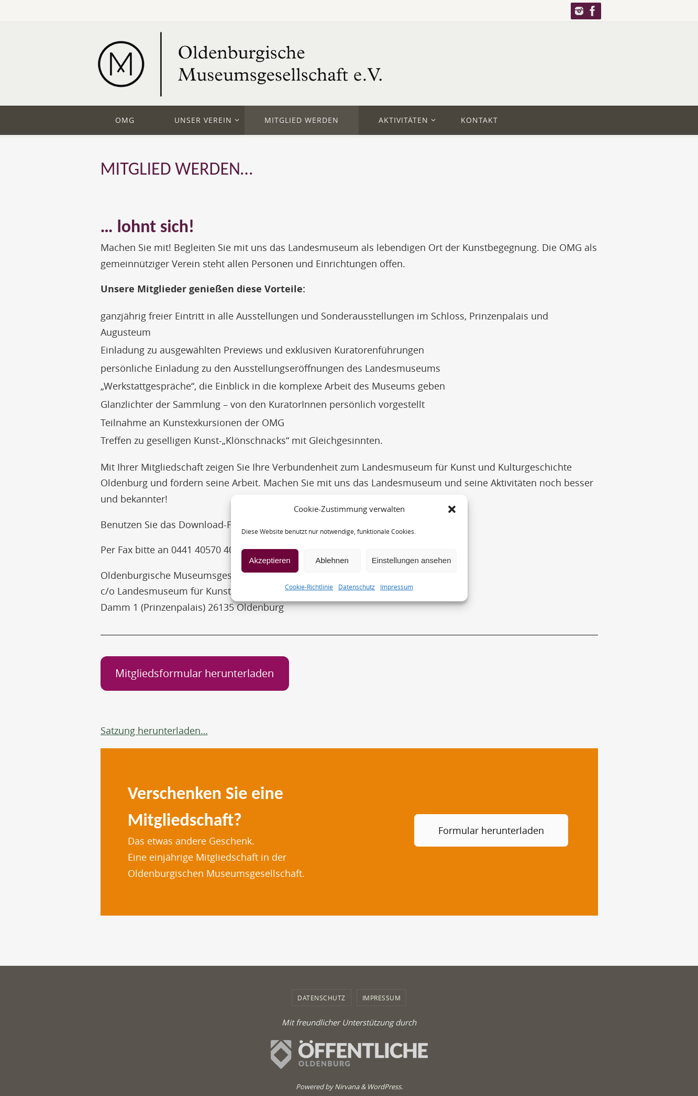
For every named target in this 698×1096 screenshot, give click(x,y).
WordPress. (385, 1086)
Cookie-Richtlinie (309, 586)
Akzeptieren (269, 560)
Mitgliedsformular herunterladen (194, 673)
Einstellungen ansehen (411, 560)
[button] (452, 509)
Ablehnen (331, 560)
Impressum (396, 586)
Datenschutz (356, 586)
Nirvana (347, 1086)
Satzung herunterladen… (154, 730)
